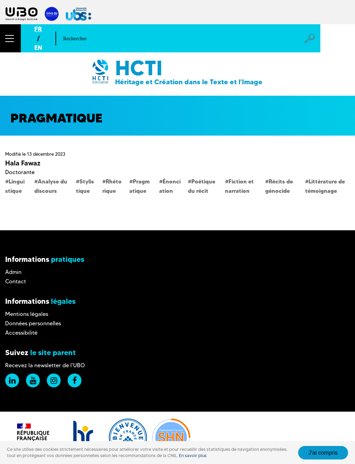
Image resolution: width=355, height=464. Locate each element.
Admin (13, 272)
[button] (10, 38)
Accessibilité (21, 332)
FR (38, 29)
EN (38, 48)
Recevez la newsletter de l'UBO (45, 365)
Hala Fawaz (23, 163)
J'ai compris (323, 453)
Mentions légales (26, 314)
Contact (15, 281)
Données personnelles (33, 323)
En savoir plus (193, 455)
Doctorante (20, 172)
